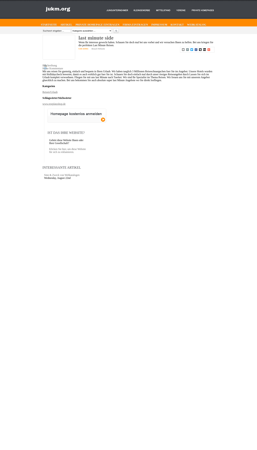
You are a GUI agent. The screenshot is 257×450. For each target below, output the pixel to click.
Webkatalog (196, 24)
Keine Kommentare (52, 68)
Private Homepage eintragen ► (126, 421)
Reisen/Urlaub (50, 92)
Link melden (83, 49)
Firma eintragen (135, 24)
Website (203, 423)
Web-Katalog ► (120, 430)
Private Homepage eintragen (97, 24)
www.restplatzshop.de (54, 103)
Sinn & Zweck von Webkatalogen (61, 175)
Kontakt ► (119, 424)
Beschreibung (49, 65)
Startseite (49, 24)
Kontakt (177, 24)
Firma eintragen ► (121, 418)
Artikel (66, 24)
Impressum (159, 24)
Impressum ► (120, 427)
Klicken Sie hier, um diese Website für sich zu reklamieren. (67, 150)
